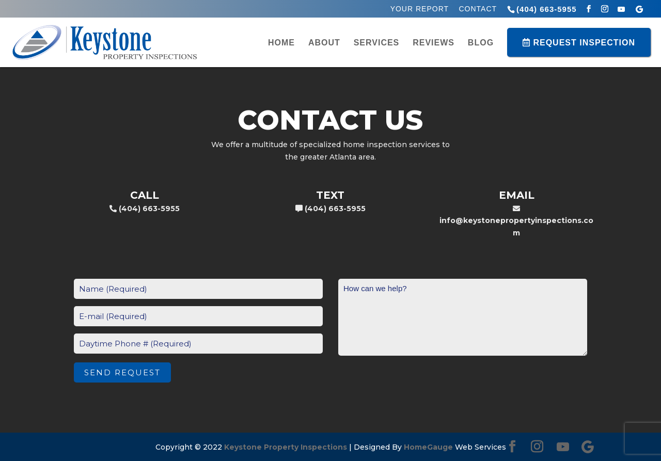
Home (281, 42)
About (324, 42)
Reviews (433, 42)
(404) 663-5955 (546, 9)
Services (377, 42)
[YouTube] (621, 9)
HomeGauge (428, 447)
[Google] (639, 9)
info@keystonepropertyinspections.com (516, 221)
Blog (481, 42)
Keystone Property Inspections (285, 447)
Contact (478, 9)
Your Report (419, 9)
